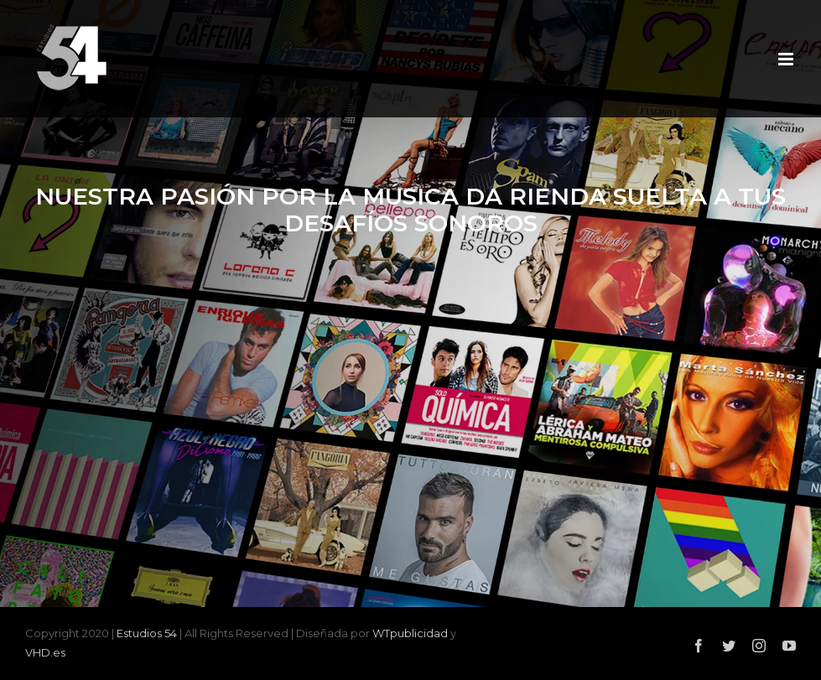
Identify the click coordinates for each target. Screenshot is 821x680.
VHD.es (45, 652)
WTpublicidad (410, 633)
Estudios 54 (147, 633)
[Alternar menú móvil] (787, 59)
